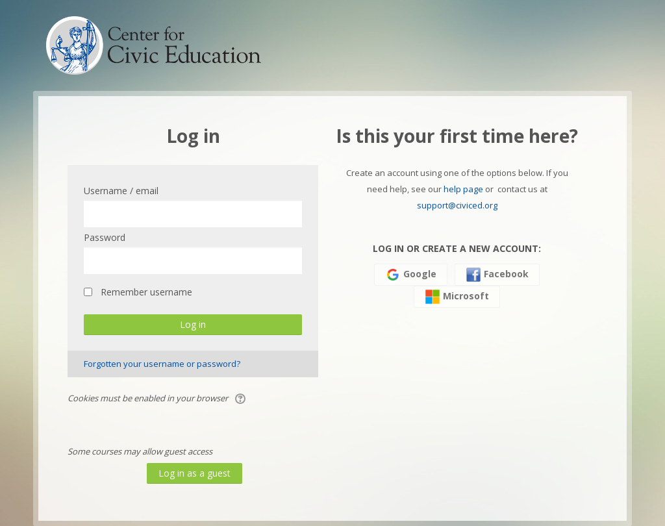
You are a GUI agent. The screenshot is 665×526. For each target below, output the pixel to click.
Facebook (497, 274)
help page (463, 189)
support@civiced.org (457, 205)
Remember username (146, 292)
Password (104, 237)
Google (410, 274)
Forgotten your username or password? (162, 363)
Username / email (121, 190)
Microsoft (457, 297)
